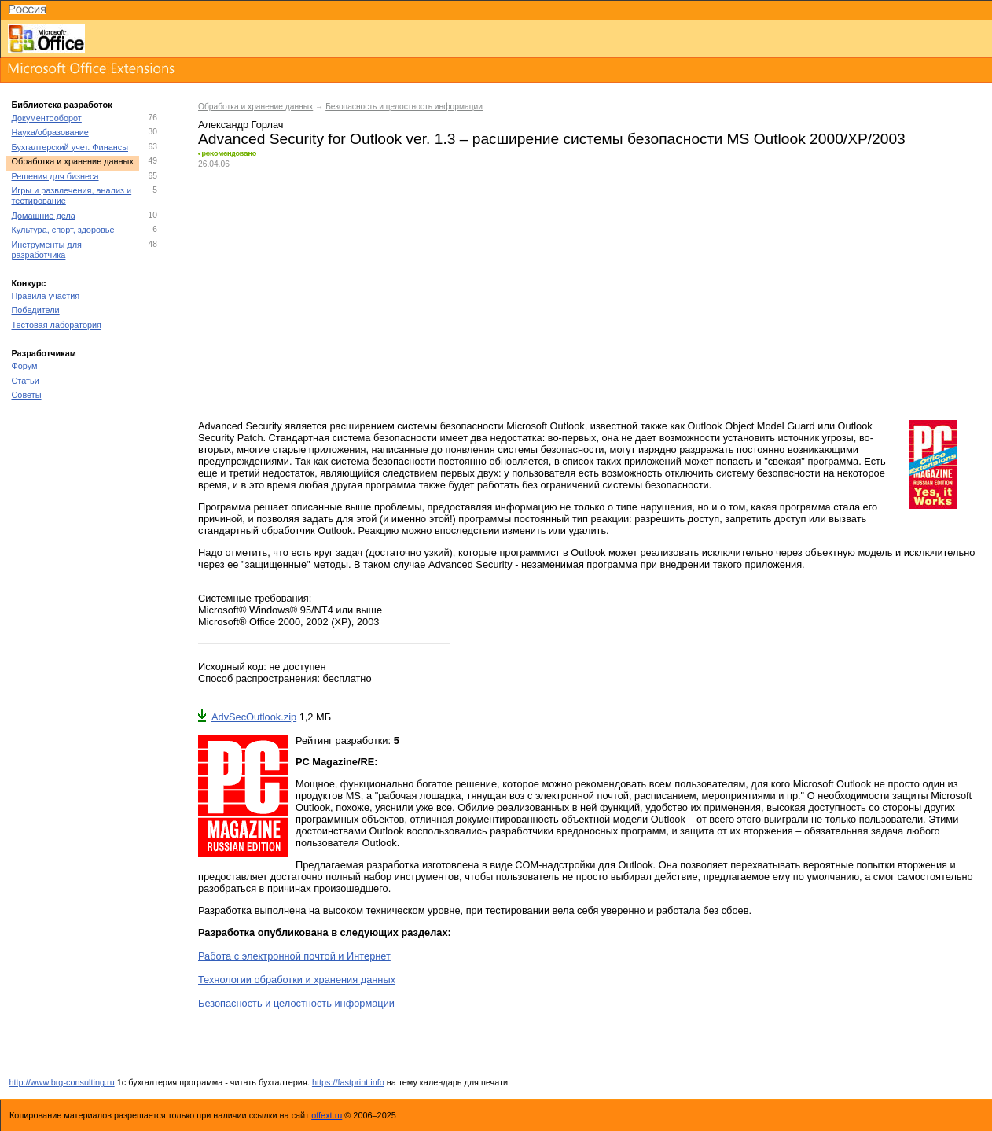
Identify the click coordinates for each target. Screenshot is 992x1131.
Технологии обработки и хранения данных (296, 979)
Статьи (25, 380)
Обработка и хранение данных (73, 161)
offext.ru (326, 1115)
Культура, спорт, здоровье (63, 229)
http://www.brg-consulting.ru (62, 1082)
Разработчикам (44, 353)
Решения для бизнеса (55, 176)
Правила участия (46, 295)
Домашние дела (43, 215)
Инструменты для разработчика (47, 250)
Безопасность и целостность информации (404, 106)
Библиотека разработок (62, 104)
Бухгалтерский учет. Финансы (70, 147)
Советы (27, 395)
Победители (36, 310)
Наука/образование (50, 132)
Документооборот (47, 118)
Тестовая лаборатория (56, 325)
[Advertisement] (587, 294)
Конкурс (29, 283)
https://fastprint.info (348, 1082)
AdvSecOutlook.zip (247, 717)
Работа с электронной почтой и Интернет (294, 956)
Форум (25, 365)
